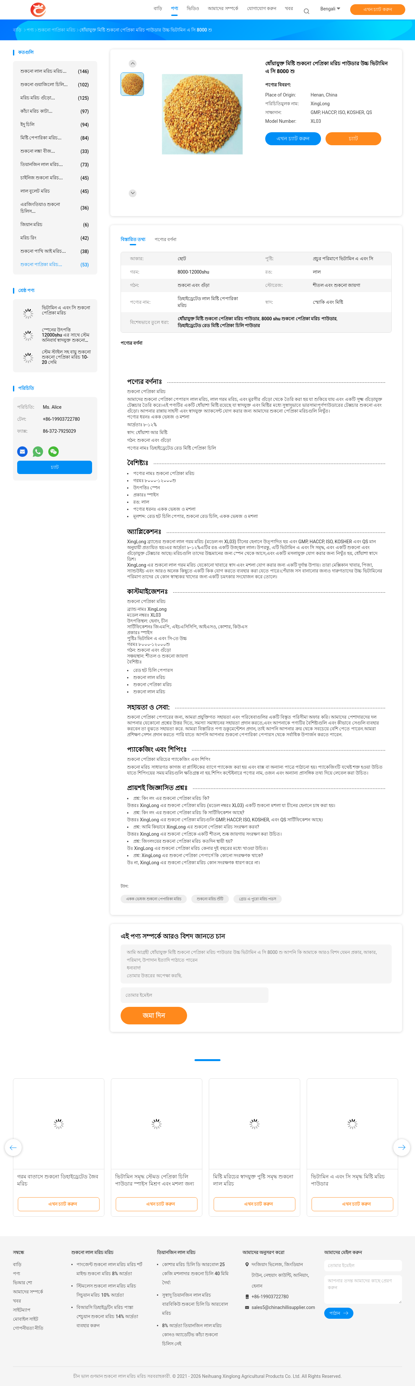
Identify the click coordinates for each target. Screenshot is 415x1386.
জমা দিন (154, 1016)
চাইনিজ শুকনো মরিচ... (54, 178)
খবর (17, 1300)
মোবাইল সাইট (25, 1319)
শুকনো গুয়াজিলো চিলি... (54, 85)
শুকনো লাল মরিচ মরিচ (92, 1252)
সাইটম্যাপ (21, 1310)
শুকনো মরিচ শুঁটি (210, 899)
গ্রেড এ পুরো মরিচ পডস (257, 899)
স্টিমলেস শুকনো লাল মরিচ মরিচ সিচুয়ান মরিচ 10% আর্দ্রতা (106, 1290)
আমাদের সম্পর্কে (28, 1291)
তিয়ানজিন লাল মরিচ (176, 1252)
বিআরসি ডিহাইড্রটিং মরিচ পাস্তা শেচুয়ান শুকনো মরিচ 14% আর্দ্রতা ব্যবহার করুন (107, 1316)
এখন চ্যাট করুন (377, 9)
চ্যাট (55, 467)
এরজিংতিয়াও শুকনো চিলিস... (54, 208)
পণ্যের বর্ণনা (165, 239)
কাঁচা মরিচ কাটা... (54, 111)
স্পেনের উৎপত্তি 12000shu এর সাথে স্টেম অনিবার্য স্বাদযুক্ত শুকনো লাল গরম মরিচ (65, 335)
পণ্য (16, 1273)
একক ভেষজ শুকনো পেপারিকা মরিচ (153, 899)
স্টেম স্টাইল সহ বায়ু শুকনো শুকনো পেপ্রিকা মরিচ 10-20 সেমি (66, 357)
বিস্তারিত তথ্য (133, 239)
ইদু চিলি (54, 125)
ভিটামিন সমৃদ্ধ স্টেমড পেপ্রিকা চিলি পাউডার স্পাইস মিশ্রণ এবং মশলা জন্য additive (154, 1184)
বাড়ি (17, 1264)
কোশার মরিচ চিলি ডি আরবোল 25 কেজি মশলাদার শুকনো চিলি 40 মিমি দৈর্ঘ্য (195, 1273)
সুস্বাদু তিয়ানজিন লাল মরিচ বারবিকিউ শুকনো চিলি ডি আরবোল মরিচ (195, 1304)
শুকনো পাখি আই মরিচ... (54, 251)
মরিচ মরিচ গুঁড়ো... (54, 98)
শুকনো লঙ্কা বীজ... (54, 151)
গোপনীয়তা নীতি (28, 1328)
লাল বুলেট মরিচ (54, 191)
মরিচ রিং (54, 238)
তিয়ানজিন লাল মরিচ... (54, 164)
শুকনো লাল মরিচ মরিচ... (54, 71)
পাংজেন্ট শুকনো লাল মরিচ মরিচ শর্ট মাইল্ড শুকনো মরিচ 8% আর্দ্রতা (109, 1269)
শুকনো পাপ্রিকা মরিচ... (54, 265)
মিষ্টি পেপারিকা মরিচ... (54, 138)
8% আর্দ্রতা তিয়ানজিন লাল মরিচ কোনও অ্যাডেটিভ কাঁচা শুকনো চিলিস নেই (192, 1334)
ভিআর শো (22, 1282)
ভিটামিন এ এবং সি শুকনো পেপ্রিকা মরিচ (66, 310)
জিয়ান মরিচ (54, 225)
